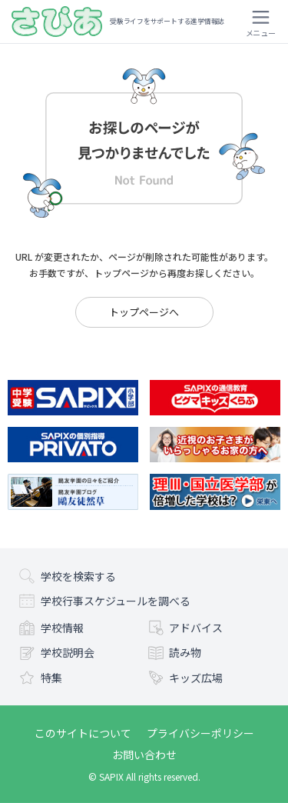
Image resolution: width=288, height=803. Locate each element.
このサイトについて (83, 733)
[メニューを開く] (260, 21)
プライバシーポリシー (200, 733)
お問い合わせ (144, 754)
